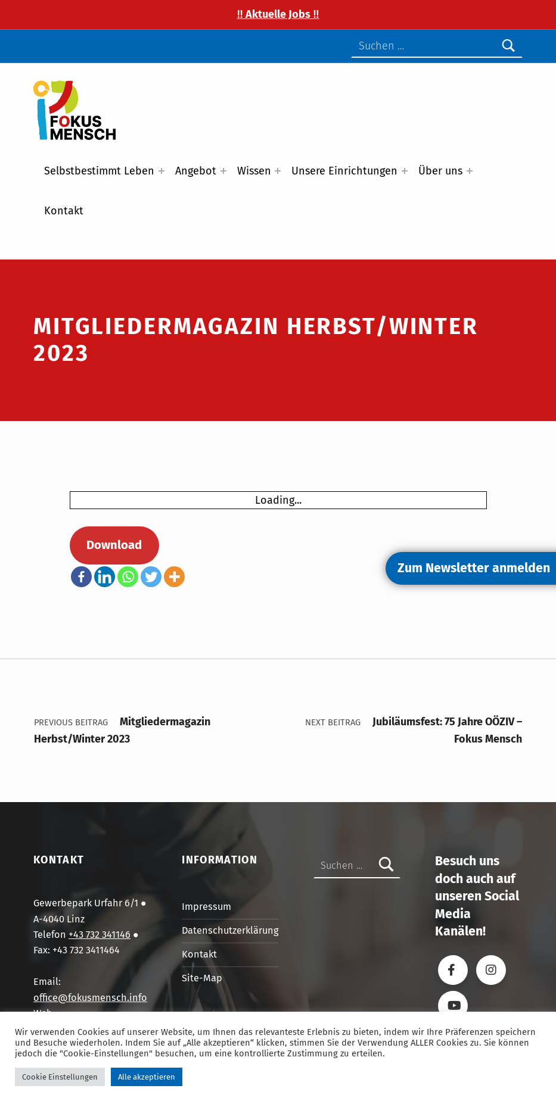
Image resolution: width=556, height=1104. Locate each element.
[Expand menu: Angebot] (223, 171)
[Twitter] (151, 576)
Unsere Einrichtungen (344, 170)
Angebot (195, 170)
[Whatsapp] (127, 576)
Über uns (440, 170)
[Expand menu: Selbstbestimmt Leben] (161, 171)
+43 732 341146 (100, 934)
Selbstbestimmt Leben (99, 170)
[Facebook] (81, 576)
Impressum (206, 906)
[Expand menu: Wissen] (278, 171)
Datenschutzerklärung (230, 930)
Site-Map (202, 978)
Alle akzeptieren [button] (146, 1076)
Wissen (254, 170)
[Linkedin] (104, 576)
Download (114, 545)
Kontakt (63, 210)
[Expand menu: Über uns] (470, 171)
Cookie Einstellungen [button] (60, 1076)
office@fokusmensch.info (90, 997)
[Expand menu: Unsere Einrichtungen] (405, 171)
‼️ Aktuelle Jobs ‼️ (278, 14)
